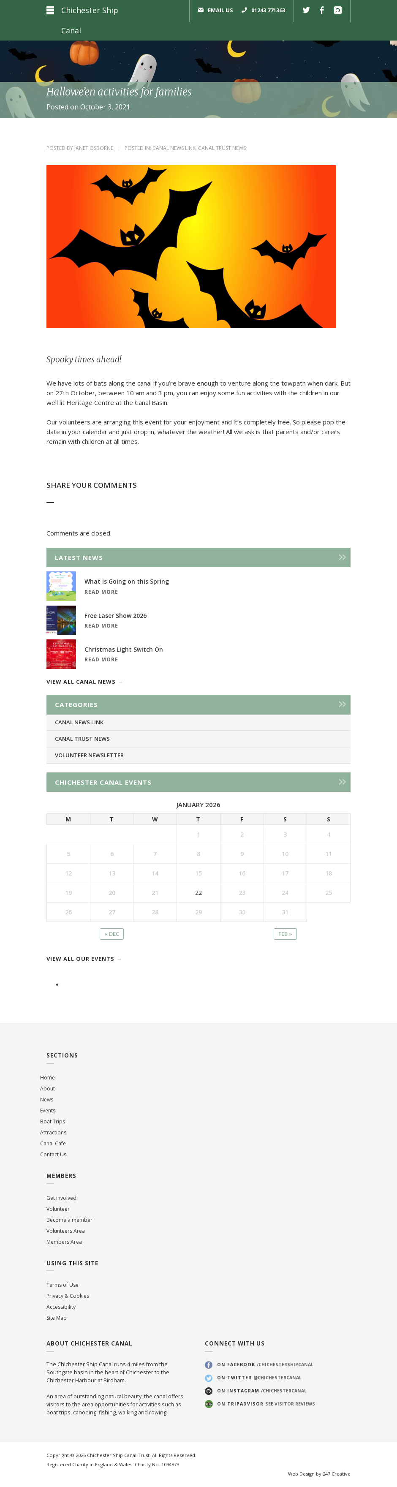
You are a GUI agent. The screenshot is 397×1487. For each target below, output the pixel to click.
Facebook (322, 11)
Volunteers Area (65, 1230)
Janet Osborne (93, 148)
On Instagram (262, 1391)
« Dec (111, 934)
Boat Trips (52, 1121)
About (47, 1088)
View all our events (80, 958)
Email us (220, 10)
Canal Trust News (222, 148)
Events (47, 1110)
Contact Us (53, 1154)
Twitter (306, 11)
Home (47, 1077)
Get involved (61, 1198)
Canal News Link (174, 148)
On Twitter (259, 1378)
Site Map (56, 1317)
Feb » (285, 934)
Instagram (338, 11)
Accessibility (61, 1306)
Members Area (64, 1241)
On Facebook (265, 1364)
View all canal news (81, 681)
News (46, 1099)
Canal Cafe (53, 1143)
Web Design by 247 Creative (319, 1474)
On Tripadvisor (266, 1404)
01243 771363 (268, 10)
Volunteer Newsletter (89, 755)
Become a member (69, 1219)
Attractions (53, 1132)
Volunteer (58, 1208)
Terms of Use (62, 1285)
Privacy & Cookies (67, 1295)
